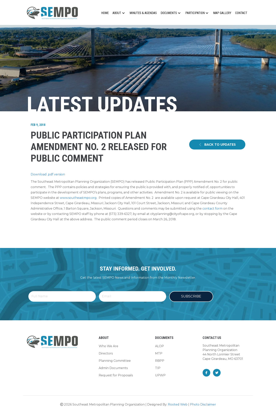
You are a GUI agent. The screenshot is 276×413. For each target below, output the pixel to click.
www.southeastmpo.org (78, 198)
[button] (123, 13)
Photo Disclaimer (203, 404)
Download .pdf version (48, 174)
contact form (212, 208)
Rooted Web (177, 404)
